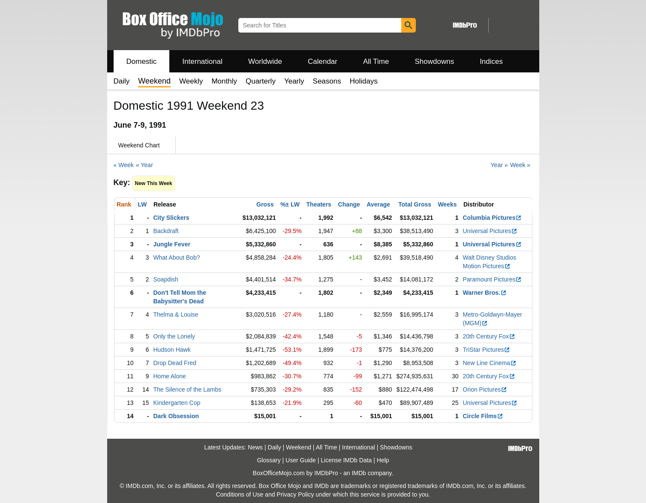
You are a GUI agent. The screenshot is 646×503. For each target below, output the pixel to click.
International (202, 61)
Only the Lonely (174, 336)
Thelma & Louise (175, 314)
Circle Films (483, 416)
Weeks (447, 204)
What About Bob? (176, 257)
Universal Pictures (490, 231)
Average (378, 204)
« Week (124, 165)
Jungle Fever (171, 244)
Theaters (318, 204)
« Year (144, 165)
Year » (499, 165)
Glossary (268, 460)
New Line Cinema (490, 362)
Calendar (322, 61)
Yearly (294, 81)
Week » (520, 165)
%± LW (290, 204)
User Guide (300, 460)
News (255, 447)
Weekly (191, 81)
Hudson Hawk (172, 349)
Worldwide (265, 61)
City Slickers (171, 217)
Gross (264, 204)
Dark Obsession (176, 416)
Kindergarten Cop (177, 402)
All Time (376, 61)
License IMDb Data (346, 460)
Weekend (298, 447)
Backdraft (166, 231)
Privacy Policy (295, 494)
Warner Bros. (485, 292)
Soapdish (165, 279)
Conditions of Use (240, 494)
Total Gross (414, 204)
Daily (122, 81)
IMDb (359, 473)
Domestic (141, 61)
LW (142, 204)
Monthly (224, 81)
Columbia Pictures (492, 217)
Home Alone (169, 376)
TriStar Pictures (487, 349)
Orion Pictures (485, 389)
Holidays (364, 81)
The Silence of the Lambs (187, 389)
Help (383, 460)
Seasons (327, 81)
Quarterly (261, 81)
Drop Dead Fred (174, 362)
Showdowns (434, 61)
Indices (491, 61)
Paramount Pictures (492, 279)
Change (349, 204)
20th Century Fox (489, 336)
